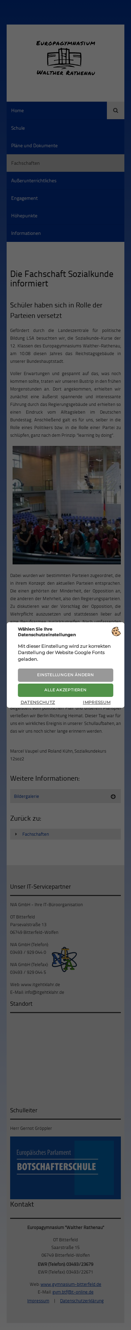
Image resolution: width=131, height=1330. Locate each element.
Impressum (96, 702)
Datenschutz (38, 702)
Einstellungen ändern (65, 674)
